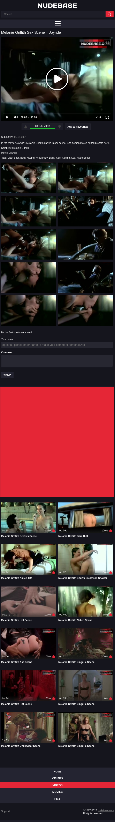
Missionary (42, 157)
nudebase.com (106, 810)
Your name (7, 339)
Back (52, 157)
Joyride (13, 152)
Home (58, 771)
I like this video (25, 127)
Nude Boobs (83, 157)
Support (5, 811)
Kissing (66, 157)
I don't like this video (59, 127)
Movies (57, 791)
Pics (57, 798)
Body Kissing (27, 157)
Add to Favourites (77, 126)
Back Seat (13, 157)
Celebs (57, 778)
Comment (7, 352)
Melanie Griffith (20, 148)
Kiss (58, 157)
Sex (73, 157)
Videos (57, 785)
